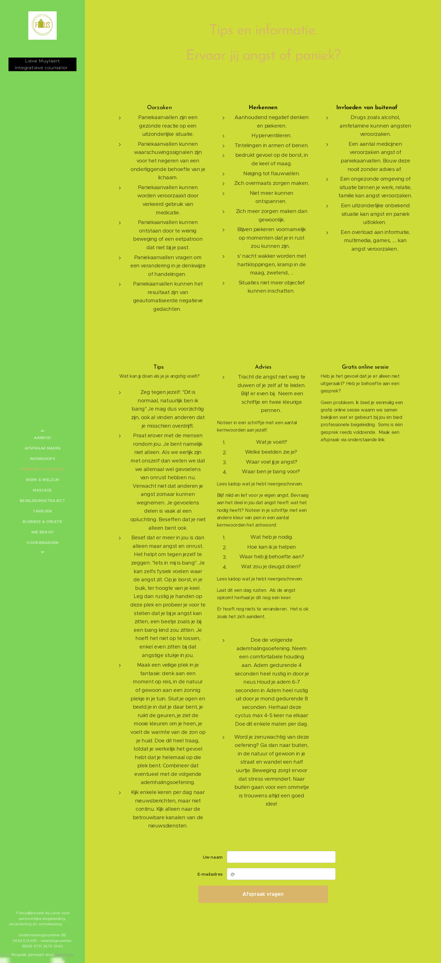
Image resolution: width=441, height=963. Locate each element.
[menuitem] (42, 437)
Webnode (64, 954)
